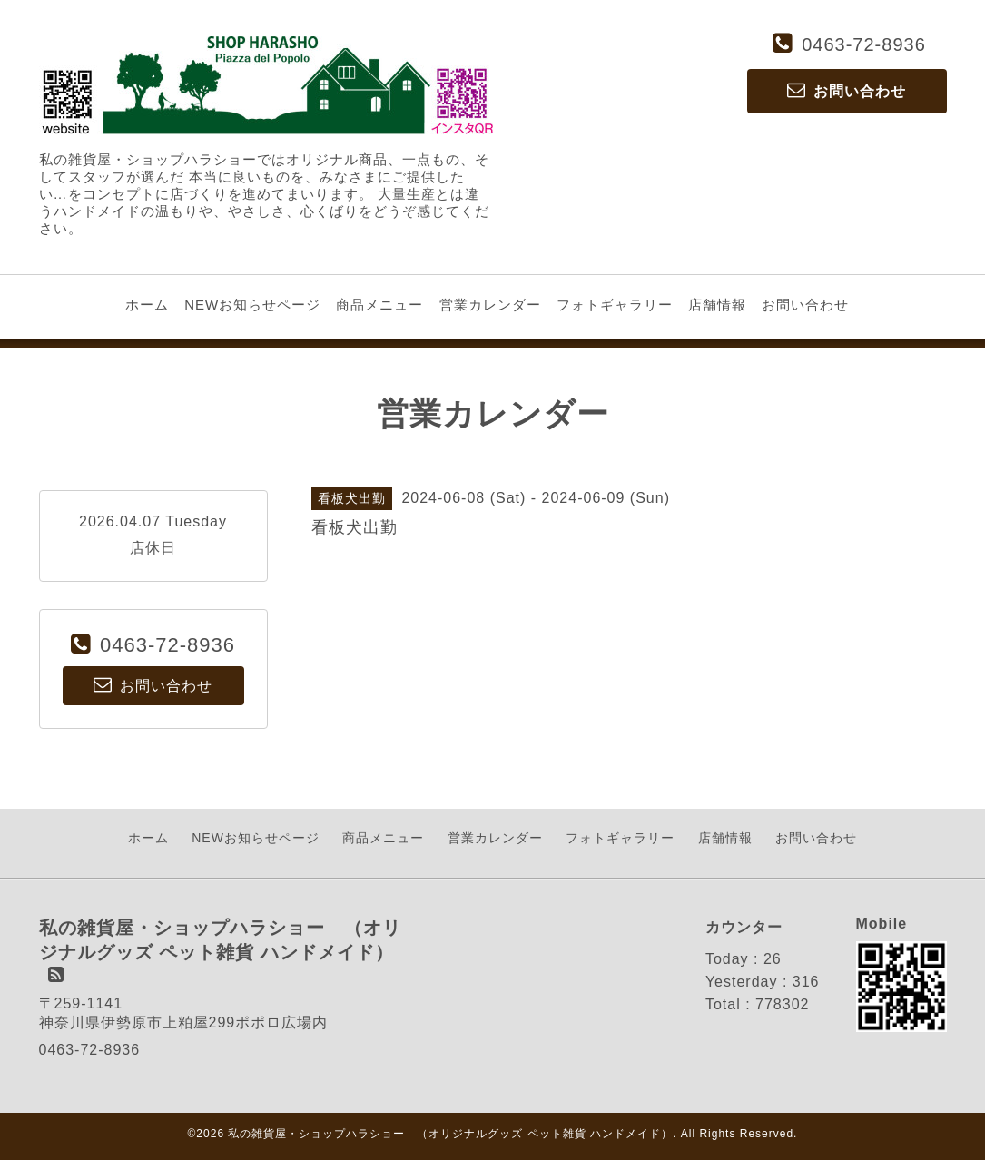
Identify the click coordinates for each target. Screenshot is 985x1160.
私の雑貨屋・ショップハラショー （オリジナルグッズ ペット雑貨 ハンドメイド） (450, 1133)
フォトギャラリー (615, 304)
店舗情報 (717, 304)
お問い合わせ (805, 304)
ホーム (147, 304)
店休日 (153, 547)
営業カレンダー (490, 304)
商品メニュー (379, 304)
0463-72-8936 (864, 44)
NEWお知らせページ (252, 304)
